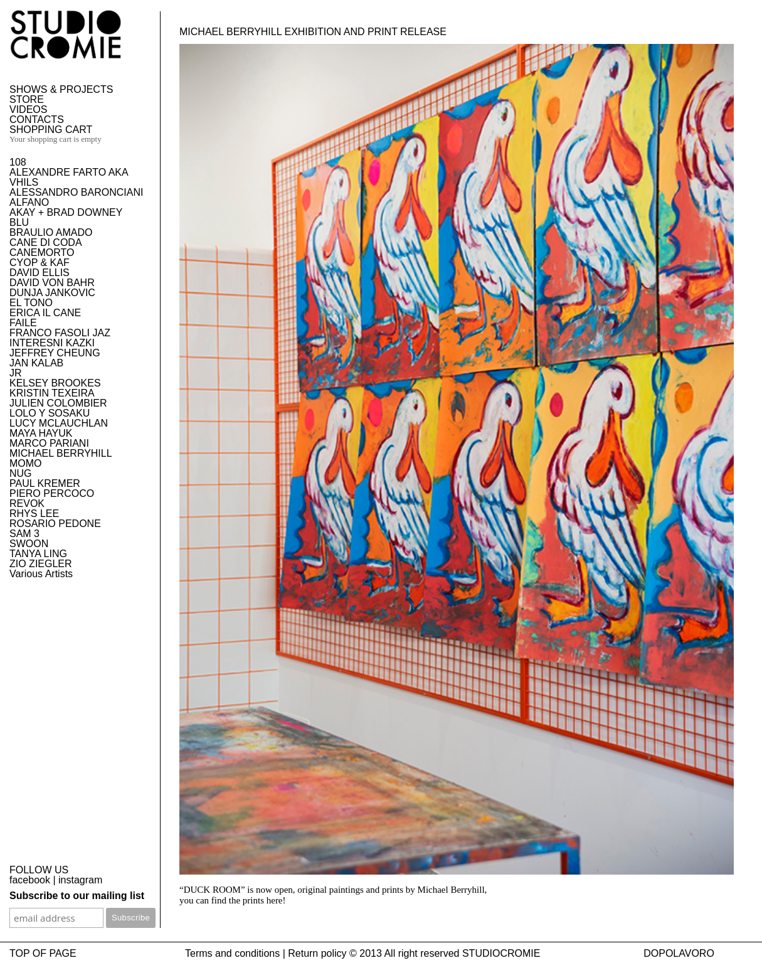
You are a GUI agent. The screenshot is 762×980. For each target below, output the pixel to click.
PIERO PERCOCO (51, 493)
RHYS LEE (34, 513)
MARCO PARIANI (49, 443)
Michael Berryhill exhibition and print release (313, 31)
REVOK (27, 503)
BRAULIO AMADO (50, 232)
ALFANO (29, 202)
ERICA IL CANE (45, 312)
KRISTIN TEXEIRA (52, 393)
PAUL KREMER (44, 483)
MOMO (25, 463)
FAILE (23, 322)
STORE (26, 99)
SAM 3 (24, 533)
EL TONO (31, 302)
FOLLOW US (38, 870)
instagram (80, 880)
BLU (19, 222)
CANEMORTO (41, 252)
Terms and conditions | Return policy (266, 953)
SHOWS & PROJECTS (61, 89)
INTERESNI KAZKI (52, 343)
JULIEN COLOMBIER (58, 403)
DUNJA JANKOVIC (52, 292)
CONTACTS (36, 119)
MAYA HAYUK (40, 433)
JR (15, 373)
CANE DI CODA (45, 242)
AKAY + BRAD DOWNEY (65, 212)
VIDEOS (28, 109)
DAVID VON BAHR (52, 282)
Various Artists (41, 573)
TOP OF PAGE (43, 953)
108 (17, 162)
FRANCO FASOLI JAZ (59, 333)
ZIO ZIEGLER (40, 563)
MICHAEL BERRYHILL (60, 453)
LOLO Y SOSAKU (49, 413)
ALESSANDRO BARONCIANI (76, 192)
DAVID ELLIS (39, 272)
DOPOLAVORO (678, 953)
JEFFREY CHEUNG (54, 353)
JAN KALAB (36, 363)
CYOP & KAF (39, 262)
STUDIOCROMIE (501, 953)
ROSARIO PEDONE (55, 523)
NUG (20, 473)
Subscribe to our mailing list (76, 895)
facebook (29, 880)
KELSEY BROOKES (55, 383)
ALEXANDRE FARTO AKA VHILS (68, 177)
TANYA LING (38, 553)
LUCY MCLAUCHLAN (58, 423)
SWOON (28, 543)
